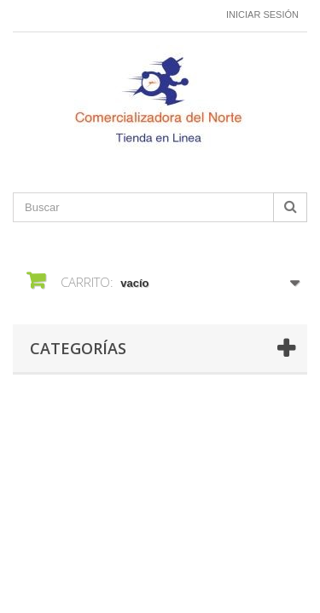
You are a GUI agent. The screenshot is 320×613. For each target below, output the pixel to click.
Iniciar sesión (262, 14)
